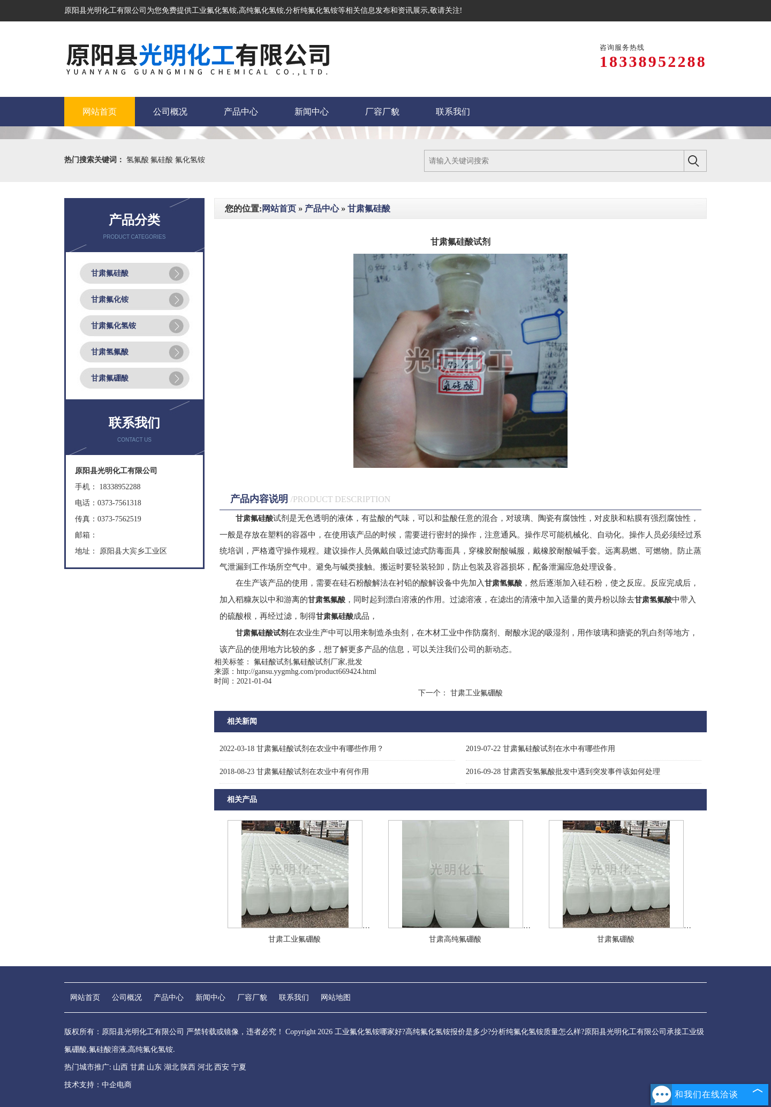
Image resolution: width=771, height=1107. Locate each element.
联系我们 (294, 998)
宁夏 (238, 1067)
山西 (120, 1067)
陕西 (187, 1067)
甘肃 (137, 1067)
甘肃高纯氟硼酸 (455, 939)
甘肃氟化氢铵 (113, 326)
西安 (221, 1067)
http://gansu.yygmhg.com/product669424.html (306, 672)
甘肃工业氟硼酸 (475, 693)
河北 (205, 1067)
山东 (154, 1067)
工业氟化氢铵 (214, 10)
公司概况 (127, 998)
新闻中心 (210, 998)
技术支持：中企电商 (98, 1085)
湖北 (171, 1067)
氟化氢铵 (190, 160)
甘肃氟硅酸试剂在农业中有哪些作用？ (302, 749)
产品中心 (322, 208)
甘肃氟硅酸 (109, 273)
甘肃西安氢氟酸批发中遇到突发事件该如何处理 (563, 772)
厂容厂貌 (252, 998)
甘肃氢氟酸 (109, 352)
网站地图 (336, 998)
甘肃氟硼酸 (109, 378)
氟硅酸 (162, 160)
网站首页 (279, 208)
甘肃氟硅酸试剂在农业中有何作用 (294, 772)
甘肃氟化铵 (109, 299)
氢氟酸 (138, 160)
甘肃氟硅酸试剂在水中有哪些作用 (540, 749)
